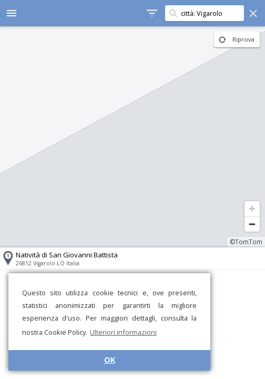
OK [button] (109, 360)
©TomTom (246, 241)
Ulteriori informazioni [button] (123, 332)
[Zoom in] (252, 208)
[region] (132, 136)
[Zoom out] (252, 224)
